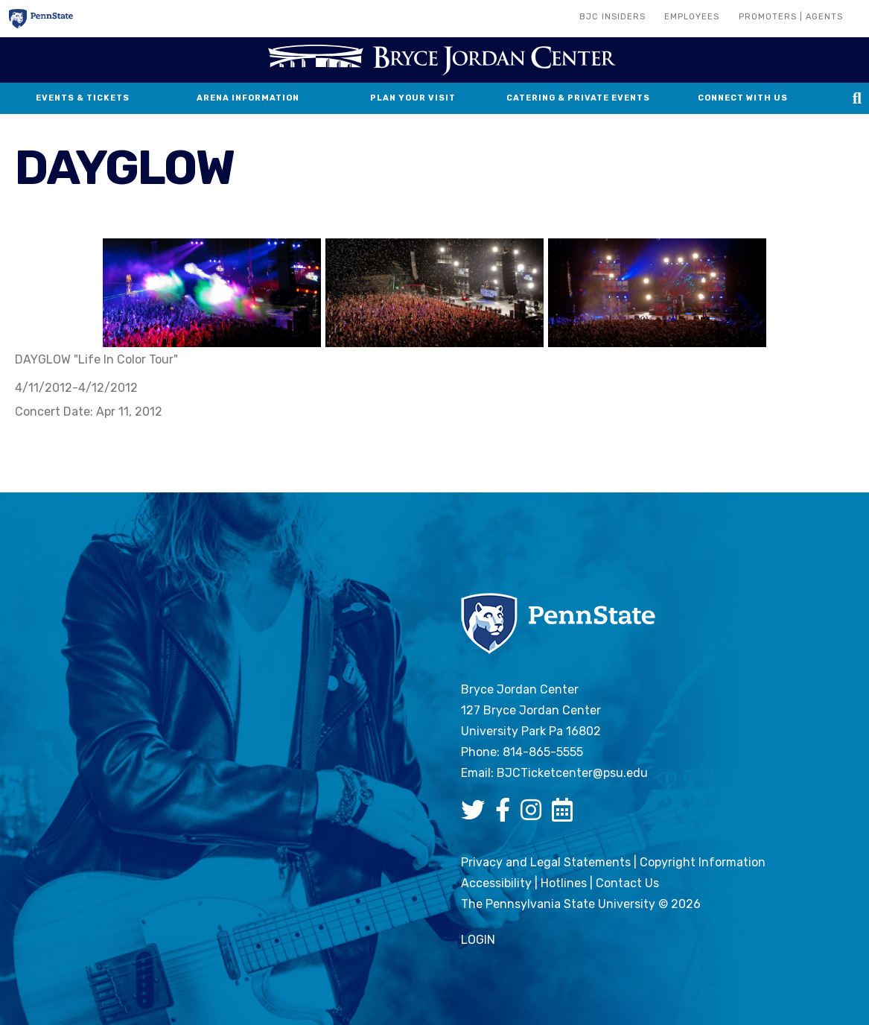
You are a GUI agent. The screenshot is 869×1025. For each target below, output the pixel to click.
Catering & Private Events (578, 98)
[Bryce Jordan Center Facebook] (506, 814)
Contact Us (627, 883)
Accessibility (496, 883)
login (478, 940)
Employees (691, 17)
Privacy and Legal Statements (546, 862)
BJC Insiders (612, 17)
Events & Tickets (83, 98)
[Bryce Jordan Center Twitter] (476, 814)
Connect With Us (743, 98)
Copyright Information (702, 862)
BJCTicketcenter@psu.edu (572, 773)
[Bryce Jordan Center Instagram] (535, 814)
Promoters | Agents (791, 17)
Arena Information (248, 98)
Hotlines (564, 883)
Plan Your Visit (413, 98)
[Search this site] (857, 98)
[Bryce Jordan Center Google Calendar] (566, 814)
